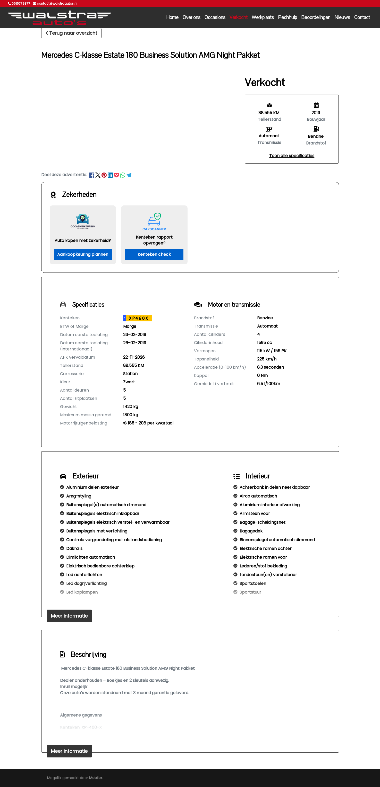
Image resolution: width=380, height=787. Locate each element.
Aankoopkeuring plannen (82, 254)
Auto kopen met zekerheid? (83, 240)
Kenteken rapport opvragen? (154, 240)
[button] (291, 156)
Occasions (215, 17)
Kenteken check (154, 254)
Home (172, 17)
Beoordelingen (315, 17)
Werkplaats (263, 17)
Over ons (191, 17)
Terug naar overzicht (71, 33)
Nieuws (342, 17)
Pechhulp (287, 17)
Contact (362, 17)
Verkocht (239, 17)
